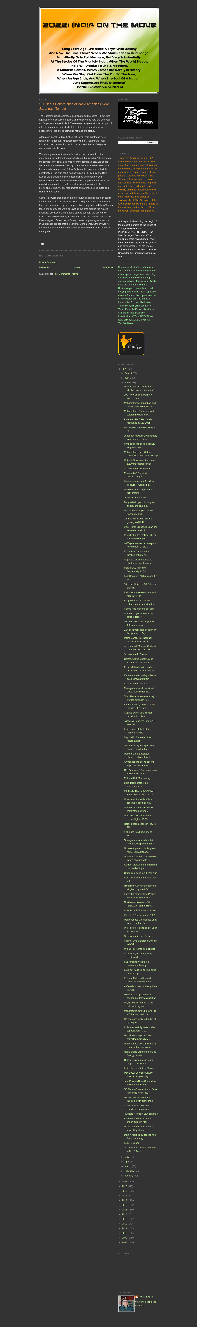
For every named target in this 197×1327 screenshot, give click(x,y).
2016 (125, 1205)
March (128, 1166)
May (127, 1157)
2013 (125, 1219)
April (127, 1161)
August (129, 373)
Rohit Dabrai (146, 1297)
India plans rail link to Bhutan (139, 1068)
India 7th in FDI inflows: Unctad (140, 910)
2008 (125, 1242)
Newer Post (45, 267)
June (127, 382)
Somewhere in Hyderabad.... (139, 468)
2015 (125, 1209)
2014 (125, 1214)
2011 (125, 1228)
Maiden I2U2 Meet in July (137, 778)
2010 (125, 1233)
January (129, 1175)
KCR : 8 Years (131, 1143)
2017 (125, 1200)
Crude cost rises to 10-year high (140, 873)
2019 (125, 1191)
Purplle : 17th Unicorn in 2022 (139, 915)
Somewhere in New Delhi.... (138, 936)
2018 (125, 1195)
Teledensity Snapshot (135, 497)
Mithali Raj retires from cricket (139, 948)
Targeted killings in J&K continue (141, 1113)
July (127, 377)
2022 (125, 369)
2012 (125, 1223)
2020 (125, 1186)
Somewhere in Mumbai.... (137, 683)
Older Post (107, 267)
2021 (125, 1181)
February (130, 1171)
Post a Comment (48, 262)
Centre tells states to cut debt (139, 608)
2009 (125, 1237)
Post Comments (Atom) (66, 273)
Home (76, 267)
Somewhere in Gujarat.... (137, 654)
